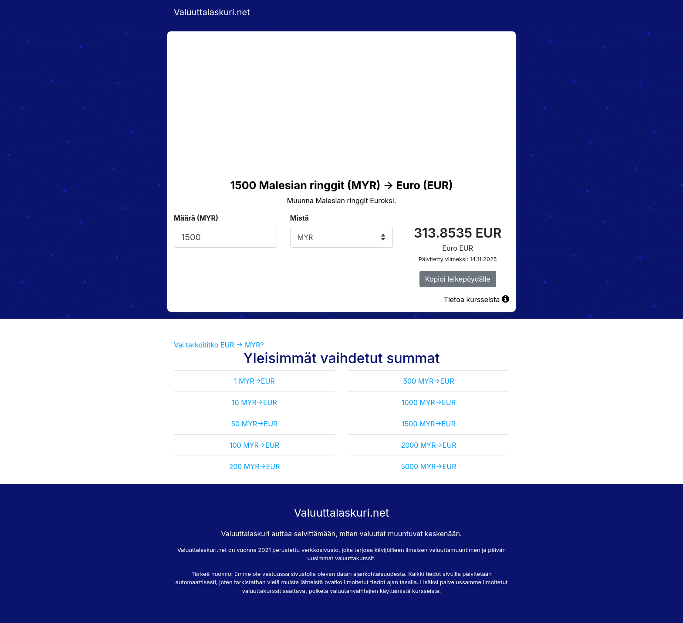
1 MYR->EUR (254, 381)
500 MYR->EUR (428, 381)
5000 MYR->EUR (428, 466)
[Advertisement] (341, 97)
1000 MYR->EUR (429, 402)
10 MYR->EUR (254, 402)
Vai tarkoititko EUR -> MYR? (219, 344)
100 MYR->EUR (254, 445)
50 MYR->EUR (254, 423)
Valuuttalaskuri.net (212, 12)
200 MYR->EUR (254, 466)
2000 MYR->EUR (428, 445)
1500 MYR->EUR (428, 423)
